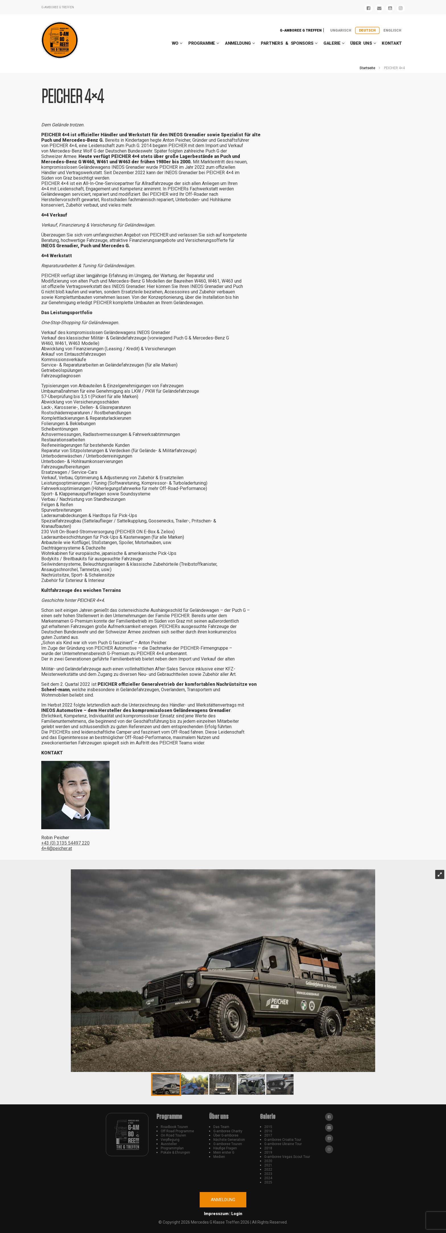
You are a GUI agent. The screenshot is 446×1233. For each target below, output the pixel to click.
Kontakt (392, 43)
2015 (268, 1127)
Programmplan (172, 1148)
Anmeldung (238, 43)
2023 (268, 1174)
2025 (268, 1182)
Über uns (361, 43)
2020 (268, 1161)
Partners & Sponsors (287, 43)
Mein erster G (223, 1152)
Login (236, 1213)
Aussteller (169, 1144)
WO (175, 43)
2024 (268, 1178)
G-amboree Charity (227, 1131)
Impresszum (216, 1213)
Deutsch (367, 30)
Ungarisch (340, 30)
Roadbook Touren (174, 1127)
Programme (201, 43)
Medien (219, 1157)
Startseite (367, 68)
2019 (268, 1152)
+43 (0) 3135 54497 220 (65, 843)
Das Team (221, 1127)
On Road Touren (173, 1135)
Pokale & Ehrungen (175, 1152)
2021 (268, 1165)
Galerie (331, 43)
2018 (268, 1148)
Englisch (392, 30)
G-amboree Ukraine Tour (283, 1144)
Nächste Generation (229, 1140)
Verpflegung (170, 1140)
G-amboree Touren (227, 1144)
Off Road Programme (177, 1131)
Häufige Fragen (225, 1148)
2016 (268, 1131)
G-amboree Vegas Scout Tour (287, 1157)
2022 (268, 1170)
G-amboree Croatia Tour (282, 1140)
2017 (268, 1135)
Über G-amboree (225, 1135)
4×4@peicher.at (56, 848)
